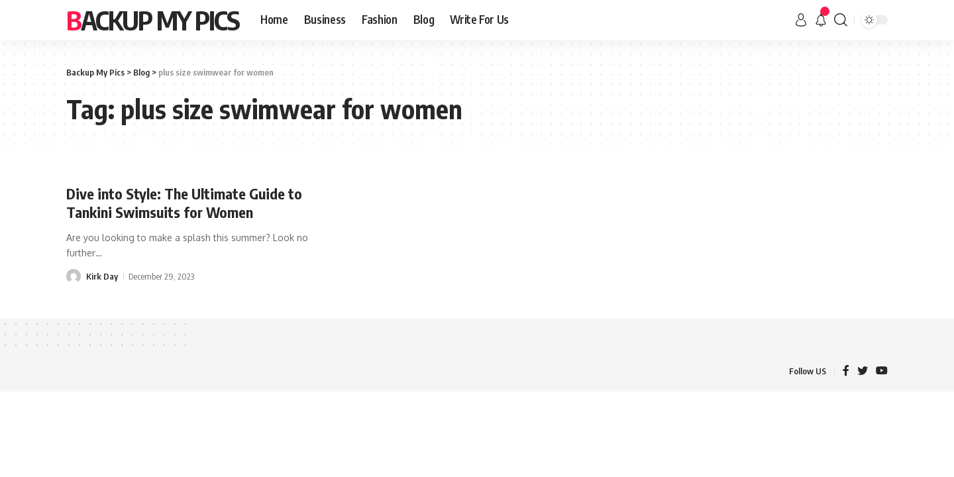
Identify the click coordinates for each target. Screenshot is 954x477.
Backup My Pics (152, 20)
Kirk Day (102, 276)
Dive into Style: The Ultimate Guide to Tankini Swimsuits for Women (184, 203)
